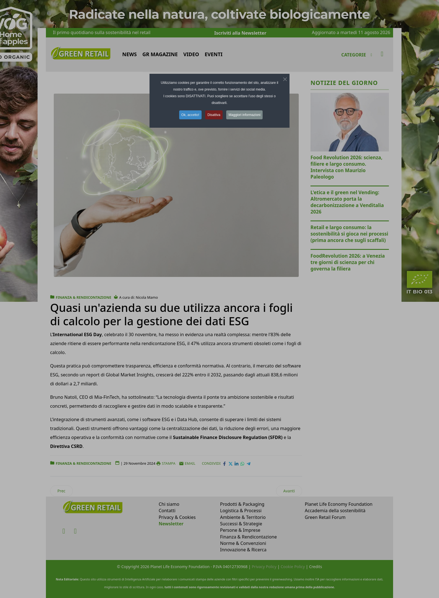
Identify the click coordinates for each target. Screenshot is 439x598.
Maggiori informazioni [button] (244, 115)
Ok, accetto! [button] (190, 115)
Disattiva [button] (213, 115)
